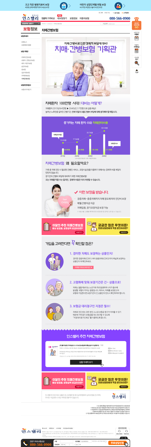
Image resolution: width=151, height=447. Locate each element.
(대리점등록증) (82, 433)
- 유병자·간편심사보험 (27, 60)
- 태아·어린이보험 (26, 63)
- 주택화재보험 (25, 75)
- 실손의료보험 (25, 72)
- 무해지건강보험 (26, 57)
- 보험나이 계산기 (26, 89)
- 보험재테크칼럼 (26, 45)
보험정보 (49, 23)
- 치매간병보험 (25, 78)
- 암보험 (23, 69)
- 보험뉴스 (24, 42)
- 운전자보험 (24, 66)
